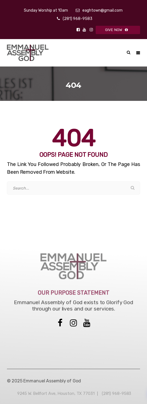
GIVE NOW (118, 30)
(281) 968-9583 (77, 18)
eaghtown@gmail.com (102, 10)
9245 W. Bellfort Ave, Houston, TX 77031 (56, 393)
